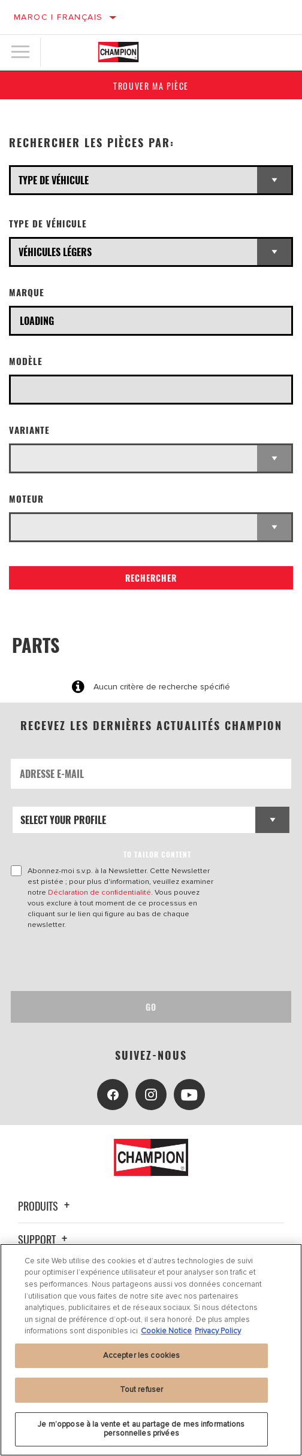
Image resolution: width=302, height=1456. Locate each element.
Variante (29, 429)
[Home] (118, 52)
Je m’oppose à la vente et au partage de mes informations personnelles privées (141, 1429)
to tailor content (157, 854)
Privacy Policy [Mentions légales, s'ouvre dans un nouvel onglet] (218, 1331)
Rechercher (151, 578)
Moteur (26, 498)
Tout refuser (142, 1389)
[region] (151, 1350)
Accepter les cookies (141, 1355)
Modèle (26, 361)
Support (44, 1239)
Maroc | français (58, 17)
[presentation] (111, 960)
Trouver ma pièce (151, 86)
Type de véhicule (48, 223)
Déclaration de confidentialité (99, 892)
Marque (26, 292)
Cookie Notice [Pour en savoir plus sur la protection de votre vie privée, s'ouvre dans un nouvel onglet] (166, 1331)
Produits (45, 1206)
